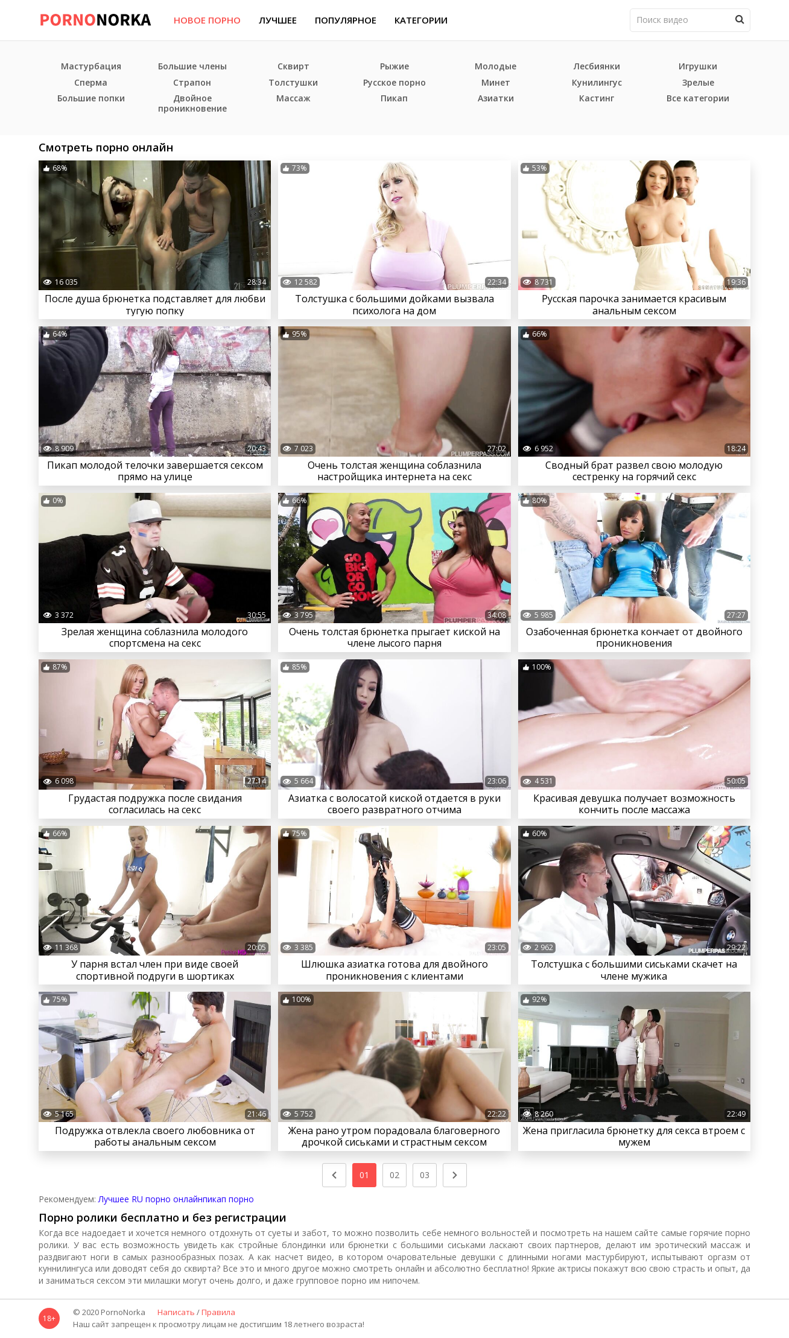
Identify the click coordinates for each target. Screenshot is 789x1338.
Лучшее (278, 20)
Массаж (293, 99)
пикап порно (228, 1199)
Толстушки (293, 83)
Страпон (192, 83)
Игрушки (698, 67)
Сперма (90, 83)
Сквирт (293, 67)
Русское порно (394, 83)
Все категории (698, 99)
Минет (495, 83)
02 (394, 1175)
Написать (176, 1312)
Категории (421, 20)
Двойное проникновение (192, 104)
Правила (218, 1312)
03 (424, 1175)
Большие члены (192, 67)
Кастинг (596, 99)
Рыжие (394, 67)
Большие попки (91, 99)
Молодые (495, 67)
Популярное (345, 20)
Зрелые (698, 83)
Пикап (394, 99)
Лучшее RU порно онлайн (150, 1199)
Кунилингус (597, 83)
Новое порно (207, 20)
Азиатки (496, 99)
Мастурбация (91, 67)
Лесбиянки (597, 67)
